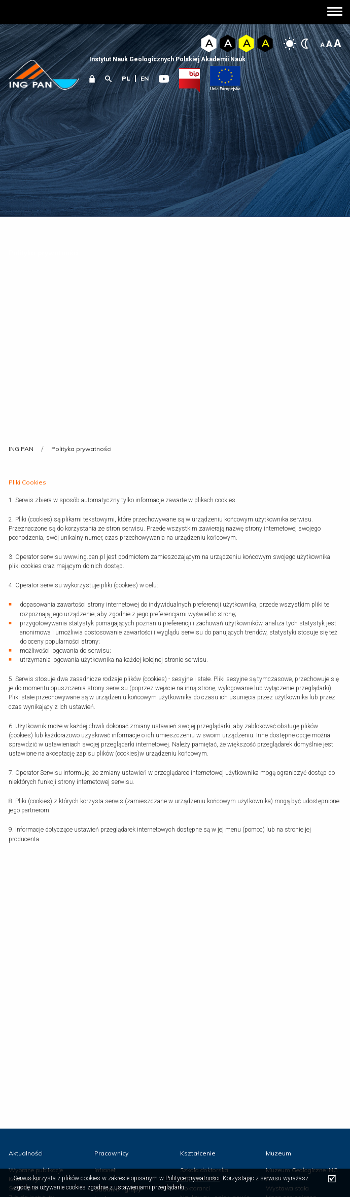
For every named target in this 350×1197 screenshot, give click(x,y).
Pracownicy (111, 1153)
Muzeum (278, 1153)
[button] (334, 12)
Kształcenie (198, 1153)
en (145, 78)
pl (126, 78)
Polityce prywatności (192, 1178)
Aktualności (26, 1153)
